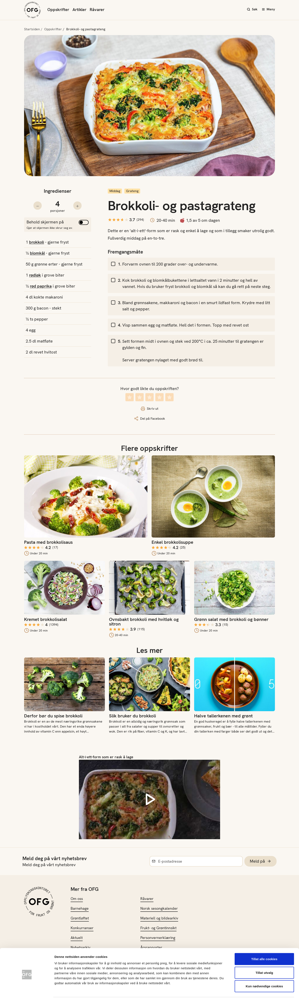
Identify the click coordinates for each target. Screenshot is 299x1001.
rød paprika (41, 286)
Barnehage (80, 908)
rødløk (35, 275)
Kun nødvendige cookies (264, 973)
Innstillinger (224, 993)
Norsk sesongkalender (159, 908)
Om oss (77, 898)
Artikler (79, 9)
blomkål (37, 253)
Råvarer (97, 9)
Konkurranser (82, 927)
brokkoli (36, 242)
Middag (114, 191)
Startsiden (32, 29)
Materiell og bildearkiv (159, 918)
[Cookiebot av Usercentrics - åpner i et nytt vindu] (27, 993)
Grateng (132, 191)
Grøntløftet (80, 918)
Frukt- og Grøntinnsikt (158, 927)
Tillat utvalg (264, 960)
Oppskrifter (58, 9)
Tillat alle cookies (264, 946)
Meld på (260, 861)
